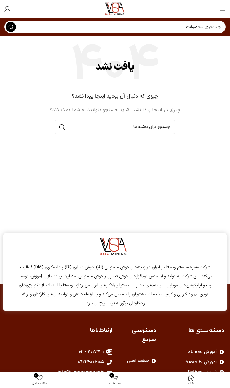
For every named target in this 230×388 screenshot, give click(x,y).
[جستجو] (115, 127)
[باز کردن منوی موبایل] (223, 9)
